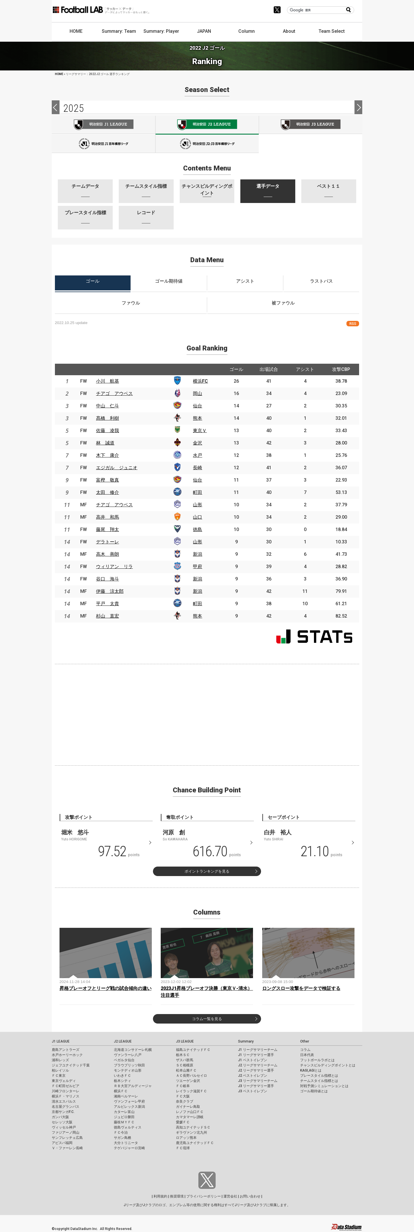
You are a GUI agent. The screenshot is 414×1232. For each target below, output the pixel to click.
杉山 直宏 (107, 616)
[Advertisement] (207, 713)
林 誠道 (105, 443)
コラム (305, 1050)
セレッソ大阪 (62, 1122)
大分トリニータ (126, 1143)
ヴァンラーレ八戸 (127, 1055)
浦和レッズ (60, 1060)
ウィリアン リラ (114, 566)
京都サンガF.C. (63, 1112)
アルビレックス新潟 (129, 1107)
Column (246, 31)
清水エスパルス (64, 1101)
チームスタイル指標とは (319, 1081)
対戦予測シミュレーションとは (324, 1086)
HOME (76, 31)
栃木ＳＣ (183, 1055)
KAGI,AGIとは (310, 1070)
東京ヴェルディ (64, 1081)
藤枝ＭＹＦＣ (124, 1122)
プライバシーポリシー (203, 1196)
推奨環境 (177, 1196)
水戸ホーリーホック (67, 1055)
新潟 (197, 554)
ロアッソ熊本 (186, 1138)
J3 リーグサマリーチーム (257, 1081)
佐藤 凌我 (107, 430)
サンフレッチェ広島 (67, 1138)
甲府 (197, 566)
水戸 (197, 455)
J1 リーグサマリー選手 (256, 1055)
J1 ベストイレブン (252, 1060)
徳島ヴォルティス (127, 1127)
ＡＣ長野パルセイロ (191, 1076)
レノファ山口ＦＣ (190, 1112)
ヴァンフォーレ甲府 (129, 1101)
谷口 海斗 (107, 579)
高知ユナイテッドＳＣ (193, 1127)
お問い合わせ (250, 1196)
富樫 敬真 (107, 480)
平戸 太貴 (107, 603)
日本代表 (307, 1055)
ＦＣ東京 (59, 1076)
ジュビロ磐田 (124, 1117)
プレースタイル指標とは (319, 1076)
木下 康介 (107, 455)
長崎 (197, 467)
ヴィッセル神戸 (64, 1127)
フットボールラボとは (317, 1060)
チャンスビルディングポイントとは (327, 1065)
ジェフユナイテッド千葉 (71, 1065)
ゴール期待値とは (314, 1091)
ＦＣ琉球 (183, 1148)
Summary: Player (161, 31)
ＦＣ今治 (121, 1133)
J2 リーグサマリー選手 (256, 1070)
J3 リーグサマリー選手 (256, 1086)
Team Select (332, 31)
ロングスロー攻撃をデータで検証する (301, 988)
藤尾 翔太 (107, 529)
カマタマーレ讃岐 (190, 1117)
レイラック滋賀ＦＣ (191, 1091)
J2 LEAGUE (123, 1041)
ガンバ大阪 (60, 1117)
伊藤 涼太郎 (110, 591)
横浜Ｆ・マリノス (65, 1096)
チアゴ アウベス (114, 393)
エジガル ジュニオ (116, 467)
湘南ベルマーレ (126, 1096)
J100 (103, 144)
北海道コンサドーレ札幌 (133, 1050)
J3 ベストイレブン (252, 1091)
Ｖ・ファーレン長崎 (67, 1148)
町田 (197, 492)
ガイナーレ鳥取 (188, 1107)
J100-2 (207, 144)
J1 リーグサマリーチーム (257, 1050)
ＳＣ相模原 (184, 1065)
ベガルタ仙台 (124, 1060)
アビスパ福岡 (62, 1143)
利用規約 (160, 1196)
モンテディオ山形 (127, 1070)
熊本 (197, 418)
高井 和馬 (107, 517)
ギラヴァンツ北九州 (191, 1133)
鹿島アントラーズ (65, 1050)
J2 (207, 125)
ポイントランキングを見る (207, 871)
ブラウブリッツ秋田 (129, 1065)
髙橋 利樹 (107, 418)
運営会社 (230, 1196)
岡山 (197, 393)
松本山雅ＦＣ (186, 1070)
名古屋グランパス (65, 1107)
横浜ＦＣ (121, 1091)
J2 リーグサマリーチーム (257, 1065)
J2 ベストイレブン (252, 1076)
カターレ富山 (124, 1112)
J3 (310, 125)
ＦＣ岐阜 (183, 1086)
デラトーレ (107, 542)
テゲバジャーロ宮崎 (129, 1148)
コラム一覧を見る (207, 1019)
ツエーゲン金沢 (188, 1081)
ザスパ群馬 (184, 1060)
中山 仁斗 (107, 406)
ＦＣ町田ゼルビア (65, 1086)
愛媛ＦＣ (183, 1122)
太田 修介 (107, 492)
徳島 (197, 529)
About (289, 31)
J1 (103, 125)
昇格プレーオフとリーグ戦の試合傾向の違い (106, 988)
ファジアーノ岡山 (65, 1133)
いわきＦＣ (122, 1076)
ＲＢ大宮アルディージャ (133, 1086)
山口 (197, 517)
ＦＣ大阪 (183, 1096)
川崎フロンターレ (65, 1091)
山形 (197, 504)
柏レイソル (60, 1070)
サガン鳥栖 (122, 1138)
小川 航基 (107, 381)
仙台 (197, 406)
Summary (246, 1041)
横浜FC (200, 381)
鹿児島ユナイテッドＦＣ (195, 1143)
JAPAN (204, 31)
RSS (352, 323)
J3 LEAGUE (185, 1041)
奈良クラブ (184, 1101)
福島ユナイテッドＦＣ (193, 1050)
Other (304, 1041)
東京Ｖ (200, 430)
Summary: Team (119, 31)
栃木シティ (122, 1081)
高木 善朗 (107, 554)
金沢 (197, 443)
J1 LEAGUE (61, 1041)
